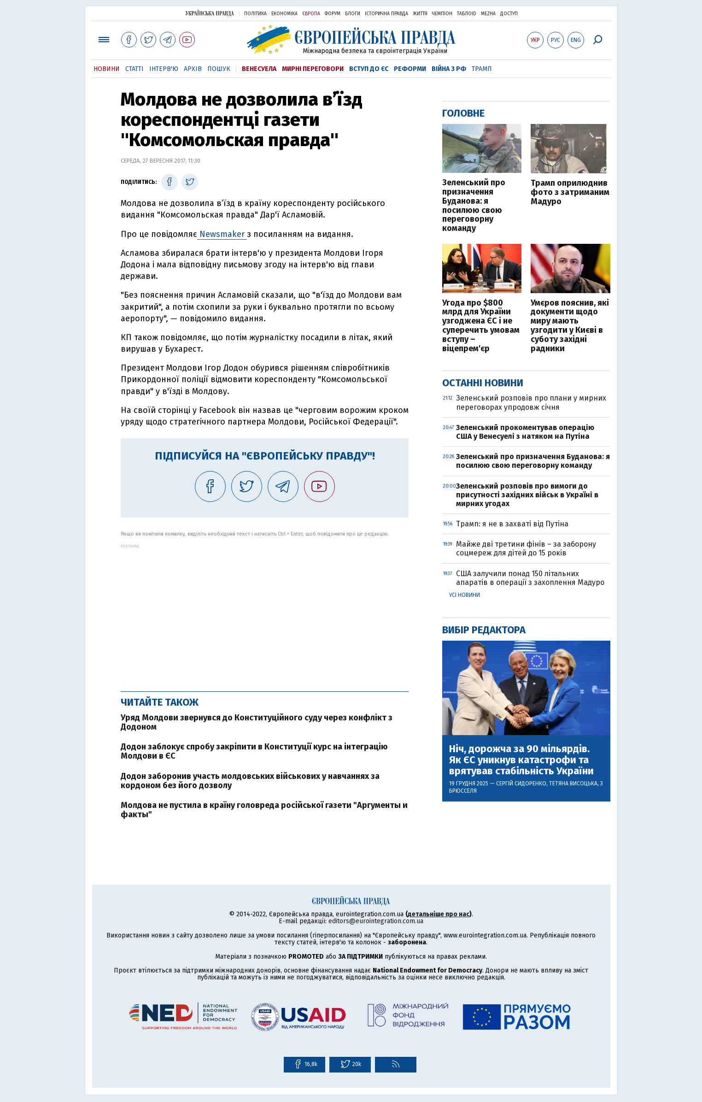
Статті (134, 69)
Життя (420, 14)
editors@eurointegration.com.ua (375, 921)
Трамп (482, 69)
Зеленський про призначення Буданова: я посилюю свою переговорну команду (473, 205)
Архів (193, 69)
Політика (255, 14)
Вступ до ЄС (368, 69)
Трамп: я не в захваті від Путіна (512, 523)
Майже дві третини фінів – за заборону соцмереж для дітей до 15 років (526, 548)
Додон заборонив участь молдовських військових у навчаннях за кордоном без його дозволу (250, 780)
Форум (332, 14)
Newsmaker (222, 234)
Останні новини (482, 383)
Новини (107, 69)
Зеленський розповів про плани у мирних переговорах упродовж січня (531, 402)
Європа (311, 14)
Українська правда (209, 13)
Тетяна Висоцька (573, 783)
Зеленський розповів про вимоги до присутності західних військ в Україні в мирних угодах (527, 495)
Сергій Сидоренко (521, 783)
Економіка (284, 14)
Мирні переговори (313, 69)
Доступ (509, 14)
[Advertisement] (265, 613)
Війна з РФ (449, 69)
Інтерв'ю (163, 69)
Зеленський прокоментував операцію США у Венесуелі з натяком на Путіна (525, 432)
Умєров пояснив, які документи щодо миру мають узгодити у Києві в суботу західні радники (570, 326)
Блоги (352, 14)
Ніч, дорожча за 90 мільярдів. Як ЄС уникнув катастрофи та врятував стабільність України (521, 760)
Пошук (218, 69)
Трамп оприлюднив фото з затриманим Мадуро (570, 192)
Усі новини (464, 595)
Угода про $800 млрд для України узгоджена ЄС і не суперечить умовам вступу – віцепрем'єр (481, 326)
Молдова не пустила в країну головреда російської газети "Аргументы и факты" (264, 809)
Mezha (488, 14)
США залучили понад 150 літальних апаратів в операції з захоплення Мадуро (530, 578)
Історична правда (386, 14)
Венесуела (259, 69)
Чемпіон (442, 14)
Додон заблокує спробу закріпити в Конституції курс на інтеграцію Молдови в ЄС (254, 751)
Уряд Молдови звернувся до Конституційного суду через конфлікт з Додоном (256, 722)
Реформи (410, 69)
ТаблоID (466, 14)
